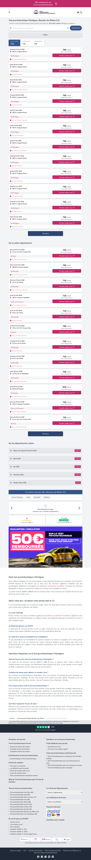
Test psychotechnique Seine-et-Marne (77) (23, 797)
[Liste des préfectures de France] (64, 802)
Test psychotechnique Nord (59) (20, 795)
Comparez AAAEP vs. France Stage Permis (23, 834)
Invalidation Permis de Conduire (20, 751)
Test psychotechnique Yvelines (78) (21, 807)
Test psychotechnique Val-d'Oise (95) (21, 792)
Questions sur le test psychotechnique (60, 739)
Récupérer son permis (17, 739)
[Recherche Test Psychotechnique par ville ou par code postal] (39, 28)
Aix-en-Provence (17, 497)
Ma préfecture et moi (54, 747)
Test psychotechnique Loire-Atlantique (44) (23, 814)
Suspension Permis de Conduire (20, 747)
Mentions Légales (15, 850)
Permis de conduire (16, 763)
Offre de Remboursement (53, 850)
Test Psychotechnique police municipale (60, 768)
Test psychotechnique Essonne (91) (21, 804)
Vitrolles (46, 497)
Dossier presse (15, 822)
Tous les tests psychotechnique (20, 788)
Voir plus (45, 233)
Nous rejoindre (15, 827)
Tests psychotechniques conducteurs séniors (24, 775)
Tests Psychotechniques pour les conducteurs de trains (65, 765)
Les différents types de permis (19, 768)
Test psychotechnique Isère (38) (20, 800)
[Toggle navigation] (9, 12)
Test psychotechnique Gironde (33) (21, 809)
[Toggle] (78, 12)
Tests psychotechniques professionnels (61, 753)
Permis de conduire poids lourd (19, 771)
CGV (24, 850)
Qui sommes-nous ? (16, 824)
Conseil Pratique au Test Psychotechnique (23, 759)
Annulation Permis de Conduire (20, 749)
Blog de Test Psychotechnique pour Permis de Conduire (26, 780)
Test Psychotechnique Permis (20, 743)
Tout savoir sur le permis (17, 766)
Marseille (37, 497)
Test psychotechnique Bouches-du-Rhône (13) (24, 812)
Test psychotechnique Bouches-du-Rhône (30, 718)
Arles (28, 497)
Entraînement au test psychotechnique (23, 755)
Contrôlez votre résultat (55, 820)
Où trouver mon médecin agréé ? (58, 749)
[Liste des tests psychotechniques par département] (64, 792)
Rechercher (76, 28)
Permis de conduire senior (18, 773)
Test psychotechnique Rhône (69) (20, 802)
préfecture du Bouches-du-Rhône (52, 586)
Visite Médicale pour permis (56, 743)
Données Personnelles (36, 850)
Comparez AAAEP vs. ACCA (19, 832)
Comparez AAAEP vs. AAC (18, 829)
